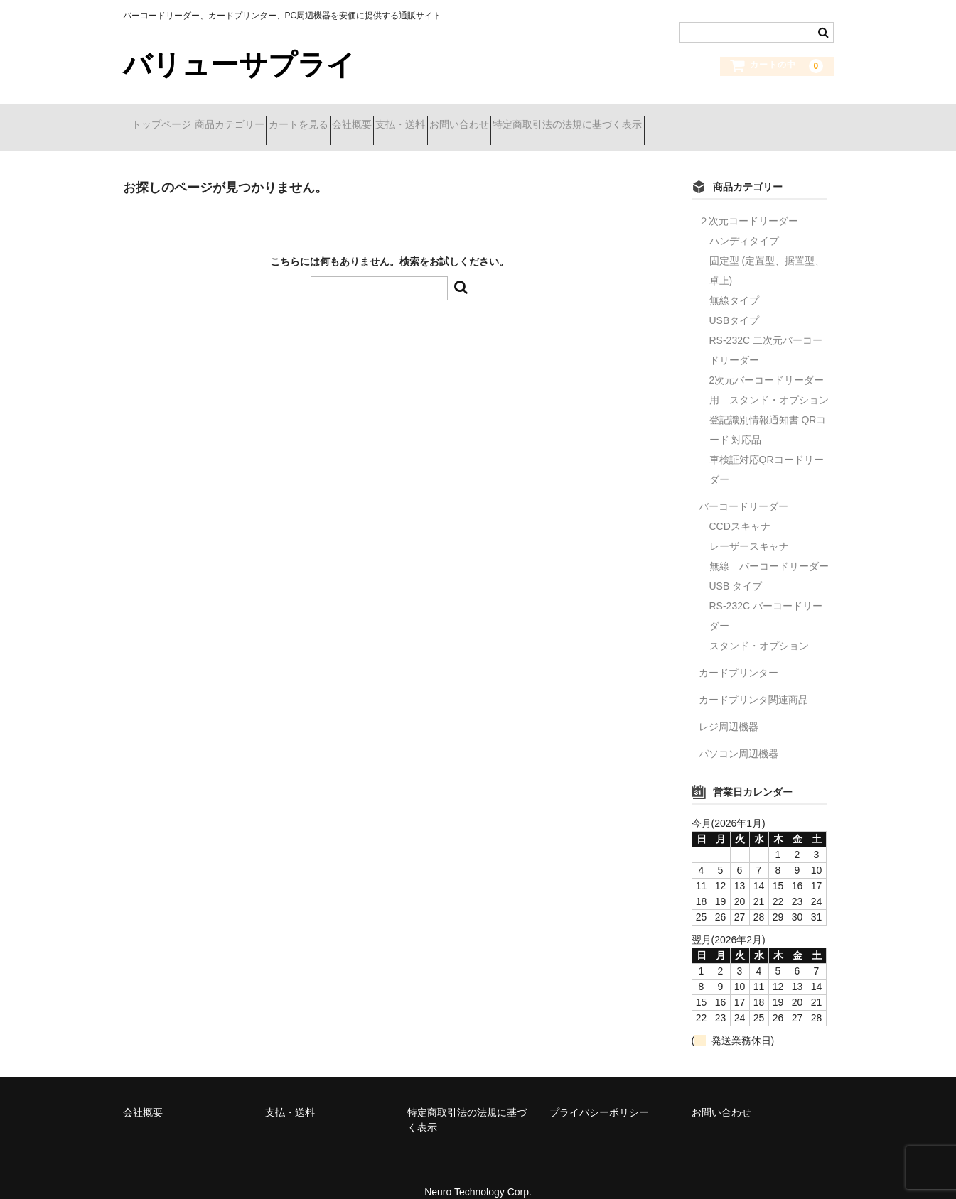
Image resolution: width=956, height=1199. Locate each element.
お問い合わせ (591, 118)
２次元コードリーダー (748, 203)
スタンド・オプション (759, 628)
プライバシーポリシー (599, 1094)
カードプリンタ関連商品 (753, 682)
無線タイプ (734, 282)
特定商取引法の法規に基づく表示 (725, 118)
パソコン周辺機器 (738, 736)
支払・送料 (507, 118)
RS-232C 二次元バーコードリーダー (765, 332)
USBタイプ (734, 302)
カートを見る (355, 118)
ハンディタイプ (744, 223)
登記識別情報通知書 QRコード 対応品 (768, 412)
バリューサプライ (239, 64)
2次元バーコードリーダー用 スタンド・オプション (769, 372)
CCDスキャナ (739, 508)
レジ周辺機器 (728, 709)
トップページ (167, 118)
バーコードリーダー (743, 488)
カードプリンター (738, 655)
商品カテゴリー (261, 118)
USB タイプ (736, 568)
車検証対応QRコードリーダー (766, 451)
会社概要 (433, 118)
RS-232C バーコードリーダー (765, 598)
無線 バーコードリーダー (769, 548)
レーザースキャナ (749, 528)
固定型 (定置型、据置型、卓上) (767, 252)
